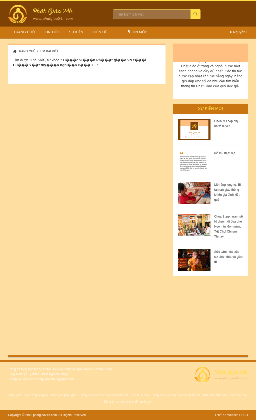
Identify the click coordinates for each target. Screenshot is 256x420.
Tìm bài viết (49, 51)
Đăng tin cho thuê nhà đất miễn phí (104, 395)
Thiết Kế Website (226, 415)
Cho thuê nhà (139, 395)
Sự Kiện (76, 32)
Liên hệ (100, 32)
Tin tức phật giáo (36, 395)
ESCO (243, 415)
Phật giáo (15, 395)
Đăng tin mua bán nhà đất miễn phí (176, 395)
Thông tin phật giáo (63, 395)
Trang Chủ (24, 51)
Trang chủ (24, 32)
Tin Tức (52, 32)
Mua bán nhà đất (214, 395)
